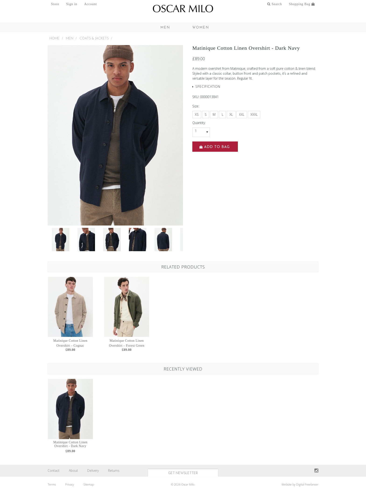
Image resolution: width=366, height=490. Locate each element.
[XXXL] (254, 114)
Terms (52, 484)
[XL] (231, 114)
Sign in (71, 4)
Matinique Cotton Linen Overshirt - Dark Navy (70, 444)
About (73, 470)
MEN (165, 27)
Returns (114, 470)
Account (90, 4)
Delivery (93, 470)
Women (200, 27)
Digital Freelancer (307, 484)
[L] (222, 114)
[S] (205, 114)
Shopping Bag (302, 4)
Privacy (69, 484)
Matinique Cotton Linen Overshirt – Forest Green (126, 343)
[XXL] (241, 114)
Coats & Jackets (94, 38)
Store (55, 4)
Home (54, 38)
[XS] (196, 114)
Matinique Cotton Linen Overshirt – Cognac (70, 343)
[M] (214, 114)
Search (274, 4)
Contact (54, 470)
